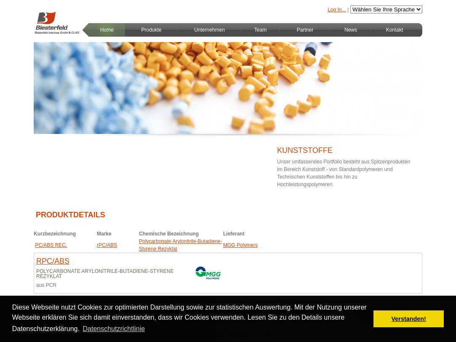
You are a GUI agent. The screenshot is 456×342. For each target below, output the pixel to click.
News (350, 30)
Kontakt (394, 30)
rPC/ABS (107, 245)
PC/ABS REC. (51, 245)
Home (107, 30)
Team (260, 30)
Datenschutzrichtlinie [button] (114, 328)
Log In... (337, 10)
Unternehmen (209, 30)
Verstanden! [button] (409, 318)
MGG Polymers (240, 245)
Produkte (151, 30)
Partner (305, 30)
